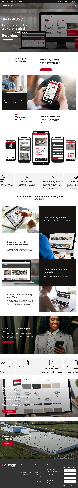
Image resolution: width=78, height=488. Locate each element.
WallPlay (37, 474)
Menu (59, 1)
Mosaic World (38, 479)
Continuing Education (26, 472)
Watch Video (7, 40)
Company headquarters (26, 470)
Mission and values (25, 468)
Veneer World (38, 472)
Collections (37, 468)
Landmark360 (24, 477)
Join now (46, 69)
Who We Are (8, 443)
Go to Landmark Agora (9, 411)
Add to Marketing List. (70, 485)
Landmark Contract (39, 481)
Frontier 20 (37, 470)
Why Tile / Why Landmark (26, 474)
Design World (38, 477)
